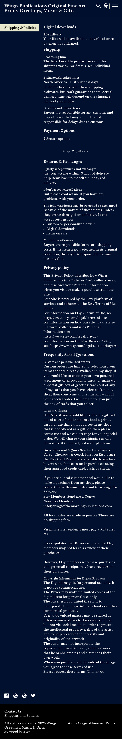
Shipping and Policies (21, 715)
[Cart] (106, 7)
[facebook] (7, 696)
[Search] (98, 6)
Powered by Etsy (17, 731)
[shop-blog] (16, 696)
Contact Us (12, 711)
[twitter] (33, 696)
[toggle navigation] (115, 6)
